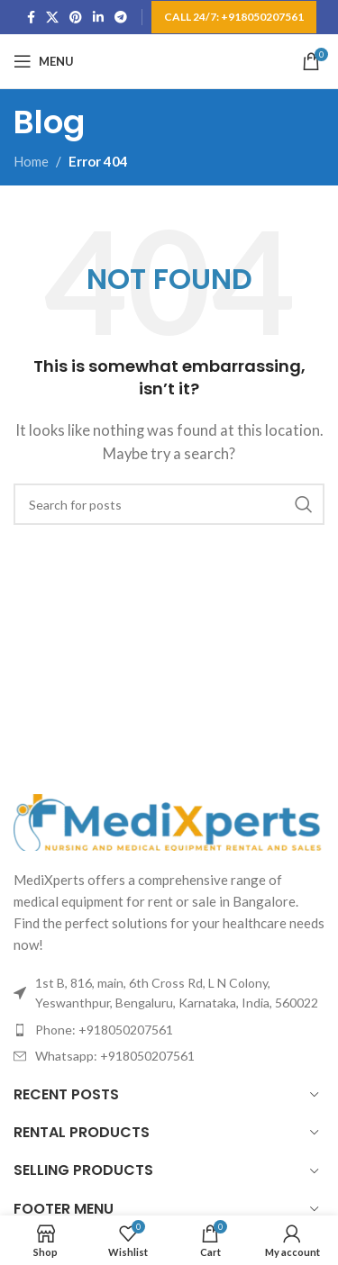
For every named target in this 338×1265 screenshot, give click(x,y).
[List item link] (169, 1030)
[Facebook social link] (31, 17)
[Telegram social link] (120, 17)
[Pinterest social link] (75, 17)
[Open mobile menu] (44, 61)
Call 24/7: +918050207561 (234, 16)
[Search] (169, 504)
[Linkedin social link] (98, 17)
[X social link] (52, 17)
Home (31, 161)
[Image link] (169, 820)
